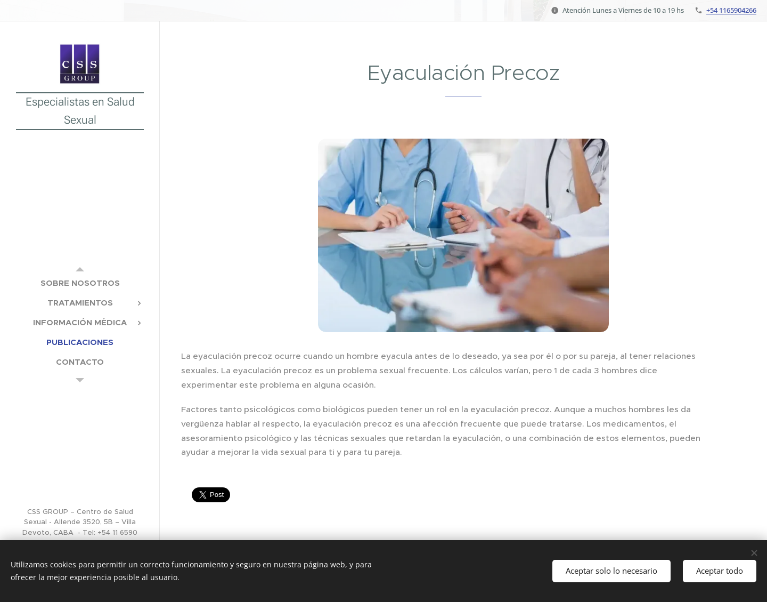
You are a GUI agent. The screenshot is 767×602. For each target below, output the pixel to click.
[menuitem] (80, 283)
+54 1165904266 (731, 10)
